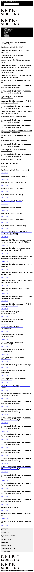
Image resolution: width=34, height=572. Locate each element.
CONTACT (6, 35)
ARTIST (6, 32)
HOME (5, 28)
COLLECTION (7, 31)
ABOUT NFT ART (8, 29)
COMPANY (7, 36)
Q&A (5, 33)
